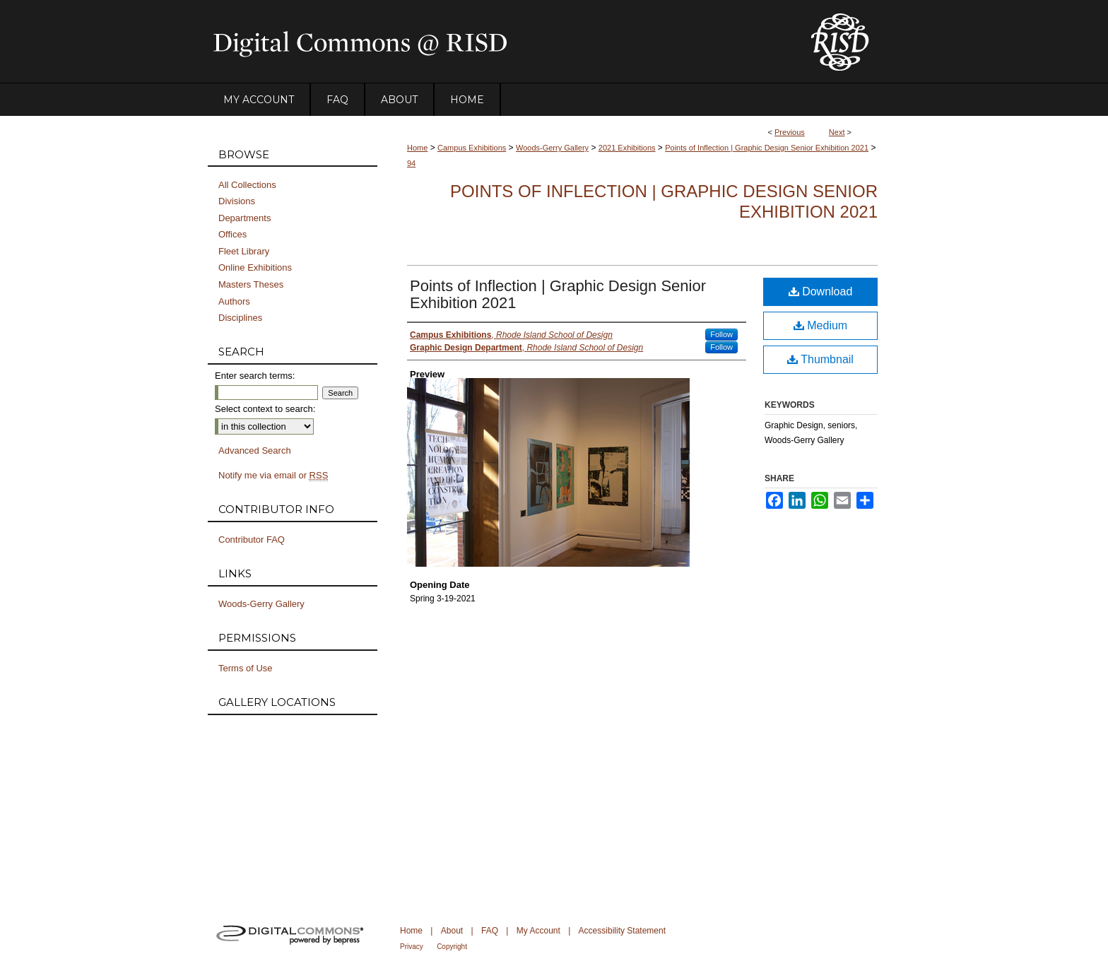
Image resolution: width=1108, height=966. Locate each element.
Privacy (411, 946)
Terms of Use (245, 668)
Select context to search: (265, 409)
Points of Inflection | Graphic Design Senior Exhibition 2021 (766, 147)
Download (821, 291)
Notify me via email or (273, 475)
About (452, 931)
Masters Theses (250, 284)
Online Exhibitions (255, 267)
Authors (234, 301)
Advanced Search (254, 450)
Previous (789, 132)
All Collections (247, 184)
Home (417, 147)
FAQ (489, 931)
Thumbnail (820, 359)
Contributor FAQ (251, 539)
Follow (721, 334)
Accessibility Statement (622, 931)
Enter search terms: (255, 375)
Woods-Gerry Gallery (552, 147)
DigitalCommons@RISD (497, 41)
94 (411, 163)
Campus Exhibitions (471, 147)
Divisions (236, 201)
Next (837, 132)
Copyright (452, 946)
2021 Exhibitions (627, 147)
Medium (820, 325)
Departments (244, 218)
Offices (232, 234)
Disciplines (240, 317)
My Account (538, 931)
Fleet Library (243, 251)
